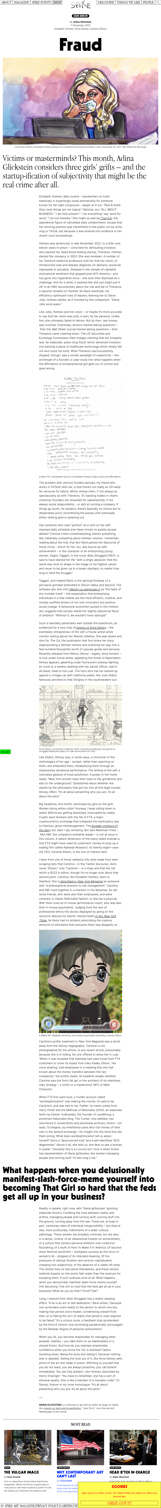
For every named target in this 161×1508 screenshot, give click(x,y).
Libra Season (63, 1468)
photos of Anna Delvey (91, 627)
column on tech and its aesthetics (62, 1408)
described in (81, 881)
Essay (7, 1468)
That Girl (106, 218)
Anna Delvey (81, 28)
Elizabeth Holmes (64, 28)
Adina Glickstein (82, 22)
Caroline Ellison (98, 28)
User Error (81, 15)
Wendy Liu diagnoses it (84, 589)
